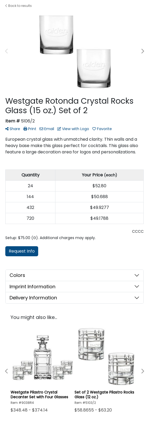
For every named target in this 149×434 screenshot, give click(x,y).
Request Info (22, 251)
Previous (6, 51)
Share (12, 128)
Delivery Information (33, 297)
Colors (17, 275)
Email (47, 128)
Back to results (18, 5)
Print (29, 128)
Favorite (102, 128)
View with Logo (73, 128)
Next (142, 51)
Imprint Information (32, 286)
